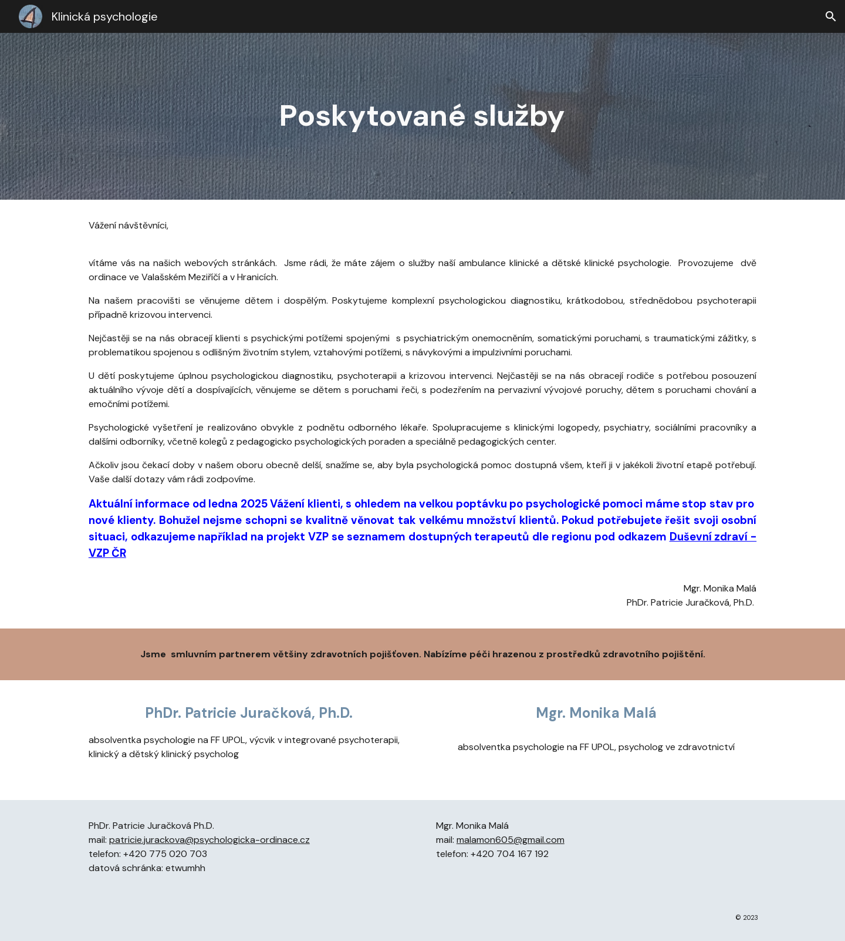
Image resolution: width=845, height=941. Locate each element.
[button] (831, 16)
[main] (422, 116)
